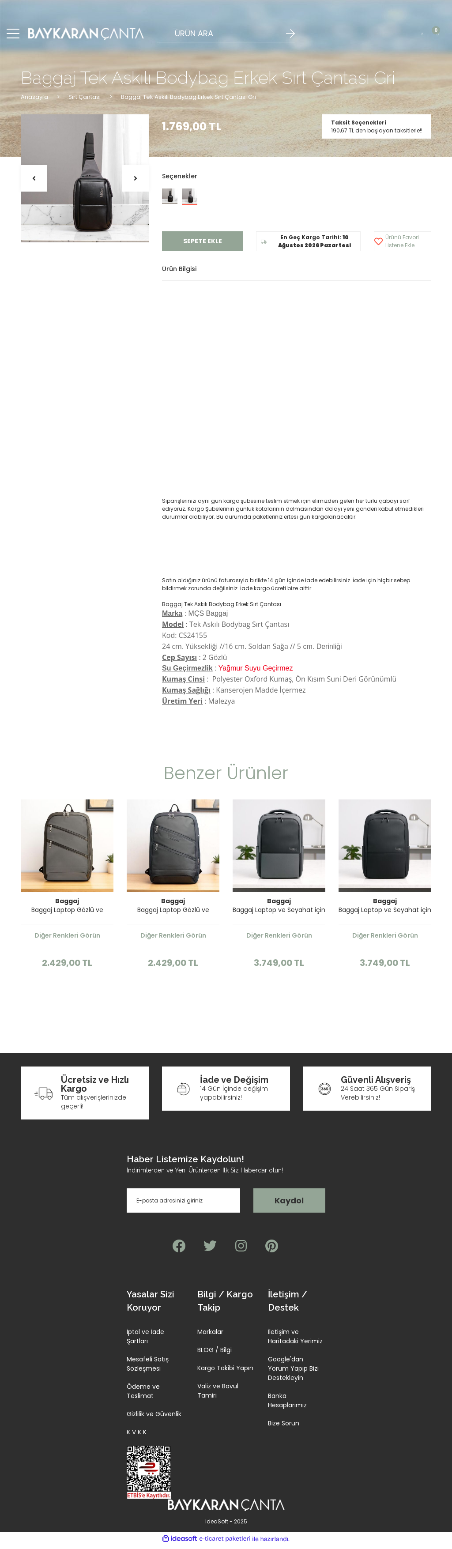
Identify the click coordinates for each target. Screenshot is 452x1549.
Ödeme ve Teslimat (143, 1395)
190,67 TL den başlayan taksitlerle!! (376, 134)
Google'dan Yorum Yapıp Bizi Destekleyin (293, 1372)
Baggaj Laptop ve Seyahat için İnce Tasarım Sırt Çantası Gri (279, 914)
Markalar (210, 1335)
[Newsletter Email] (183, 1204)
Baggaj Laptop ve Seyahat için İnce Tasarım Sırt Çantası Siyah (385, 914)
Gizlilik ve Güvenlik (154, 1417)
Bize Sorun (283, 1427)
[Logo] (86, 35)
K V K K (137, 1436)
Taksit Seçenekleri (358, 126)
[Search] (225, 35)
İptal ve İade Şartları (145, 1340)
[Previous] (34, 182)
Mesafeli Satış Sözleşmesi (148, 1368)
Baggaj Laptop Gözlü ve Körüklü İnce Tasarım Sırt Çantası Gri (67, 914)
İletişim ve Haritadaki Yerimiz (295, 1340)
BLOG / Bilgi (214, 1353)
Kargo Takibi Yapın (225, 1372)
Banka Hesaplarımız (287, 1404)
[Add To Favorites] (402, 245)
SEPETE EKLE (202, 245)
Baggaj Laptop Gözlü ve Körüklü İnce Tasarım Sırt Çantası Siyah (173, 914)
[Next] (135, 182)
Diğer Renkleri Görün (67, 939)
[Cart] (438, 35)
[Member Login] (422, 35)
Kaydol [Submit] (289, 1204)
